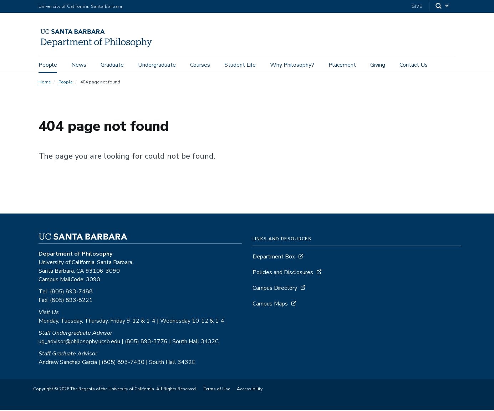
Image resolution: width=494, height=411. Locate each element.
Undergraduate (157, 65)
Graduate (112, 65)
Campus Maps (270, 304)
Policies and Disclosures (283, 273)
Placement (342, 65)
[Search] (442, 6)
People (48, 65)
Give (417, 6)
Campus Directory (275, 289)
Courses (200, 65)
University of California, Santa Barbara (80, 6)
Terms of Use (217, 389)
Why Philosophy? (292, 65)
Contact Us (413, 65)
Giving (377, 65)
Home (45, 83)
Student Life (240, 65)
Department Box (274, 257)
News (78, 65)
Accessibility (250, 389)
